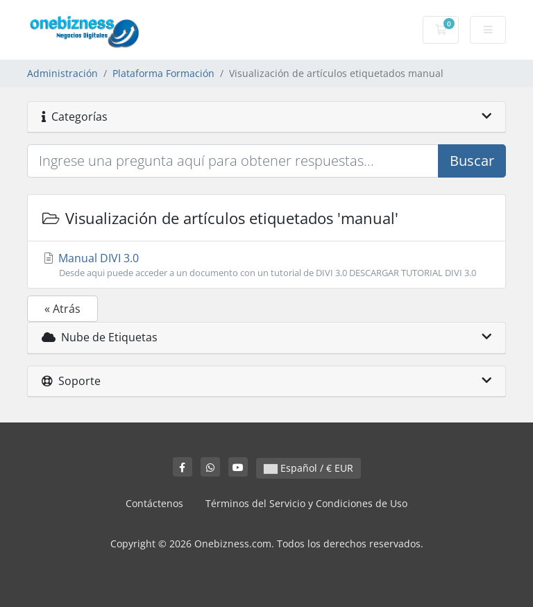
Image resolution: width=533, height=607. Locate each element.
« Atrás (62, 308)
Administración (62, 73)
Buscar (472, 160)
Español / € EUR (308, 468)
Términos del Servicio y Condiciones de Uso (306, 503)
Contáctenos (154, 503)
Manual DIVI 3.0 (266, 265)
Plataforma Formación (163, 73)
